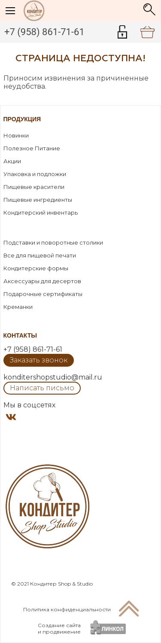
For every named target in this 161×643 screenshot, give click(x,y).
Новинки (16, 135)
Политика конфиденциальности (67, 609)
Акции (12, 161)
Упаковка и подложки (34, 173)
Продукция (22, 119)
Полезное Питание (31, 148)
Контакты (20, 335)
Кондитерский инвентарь (40, 212)
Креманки (18, 306)
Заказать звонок (38, 360)
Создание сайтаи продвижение (59, 628)
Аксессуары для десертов (42, 281)
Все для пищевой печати (39, 255)
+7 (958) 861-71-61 (44, 32)
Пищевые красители (33, 186)
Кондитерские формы (35, 268)
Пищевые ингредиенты (37, 199)
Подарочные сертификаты (42, 293)
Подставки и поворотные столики (53, 242)
